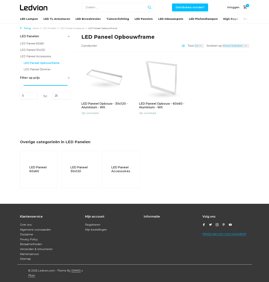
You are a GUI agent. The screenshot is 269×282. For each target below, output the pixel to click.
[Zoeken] (118, 7)
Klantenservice (29, 254)
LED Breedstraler (88, 19)
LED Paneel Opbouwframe (41, 63)
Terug (25, 28)
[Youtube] (230, 225)
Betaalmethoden (31, 244)
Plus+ (31, 275)
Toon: (191, 45)
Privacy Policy (29, 239)
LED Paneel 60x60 (32, 43)
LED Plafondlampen (203, 19)
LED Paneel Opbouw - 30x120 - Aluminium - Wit (104, 105)
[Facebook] (203, 225)
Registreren (92, 224)
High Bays (230, 19)
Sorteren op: (214, 45)
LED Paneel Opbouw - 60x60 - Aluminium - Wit (161, 105)
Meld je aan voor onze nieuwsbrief (224, 234)
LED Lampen (29, 19)
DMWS (76, 270)
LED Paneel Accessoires (73, 28)
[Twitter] (210, 225)
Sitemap (25, 259)
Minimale (29, 95)
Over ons (26, 224)
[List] (183, 46)
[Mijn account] (233, 7)
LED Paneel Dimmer (37, 69)
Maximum (61, 95)
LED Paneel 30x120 (32, 50)
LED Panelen (144, 19)
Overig (248, 19)
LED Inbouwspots (170, 19)
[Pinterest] (223, 225)
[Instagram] (217, 225)
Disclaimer (26, 234)
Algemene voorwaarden (35, 229)
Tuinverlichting (117, 19)
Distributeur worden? (190, 7)
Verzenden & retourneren (36, 249)
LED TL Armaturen (56, 19)
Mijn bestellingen (96, 229)
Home (37, 28)
